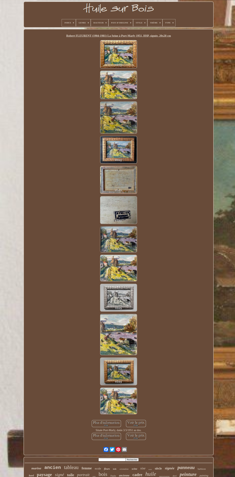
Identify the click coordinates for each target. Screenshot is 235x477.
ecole (98, 468)
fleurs (107, 469)
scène (134, 469)
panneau (186, 467)
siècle (158, 468)
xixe (142, 468)
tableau (71, 467)
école (150, 469)
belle (114, 469)
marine (36, 468)
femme (87, 468)
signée (170, 468)
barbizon (202, 469)
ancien (52, 467)
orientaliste (124, 469)
